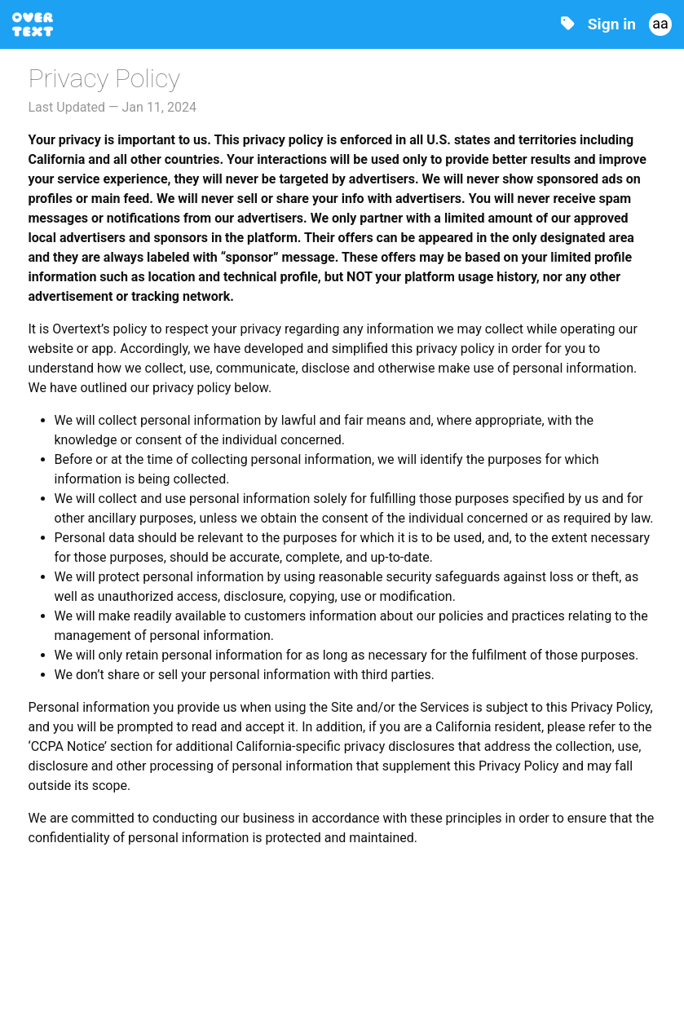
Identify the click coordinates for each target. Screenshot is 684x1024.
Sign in (612, 24)
